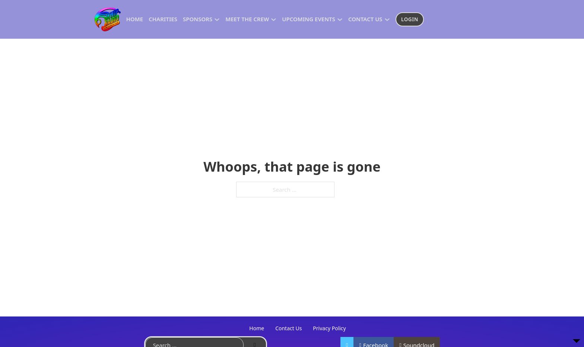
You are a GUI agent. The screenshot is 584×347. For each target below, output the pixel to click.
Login (409, 19)
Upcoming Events (308, 19)
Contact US (365, 19)
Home (134, 19)
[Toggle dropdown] (217, 19)
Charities (163, 19)
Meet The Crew (247, 19)
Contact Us (288, 328)
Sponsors (197, 19)
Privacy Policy (329, 328)
